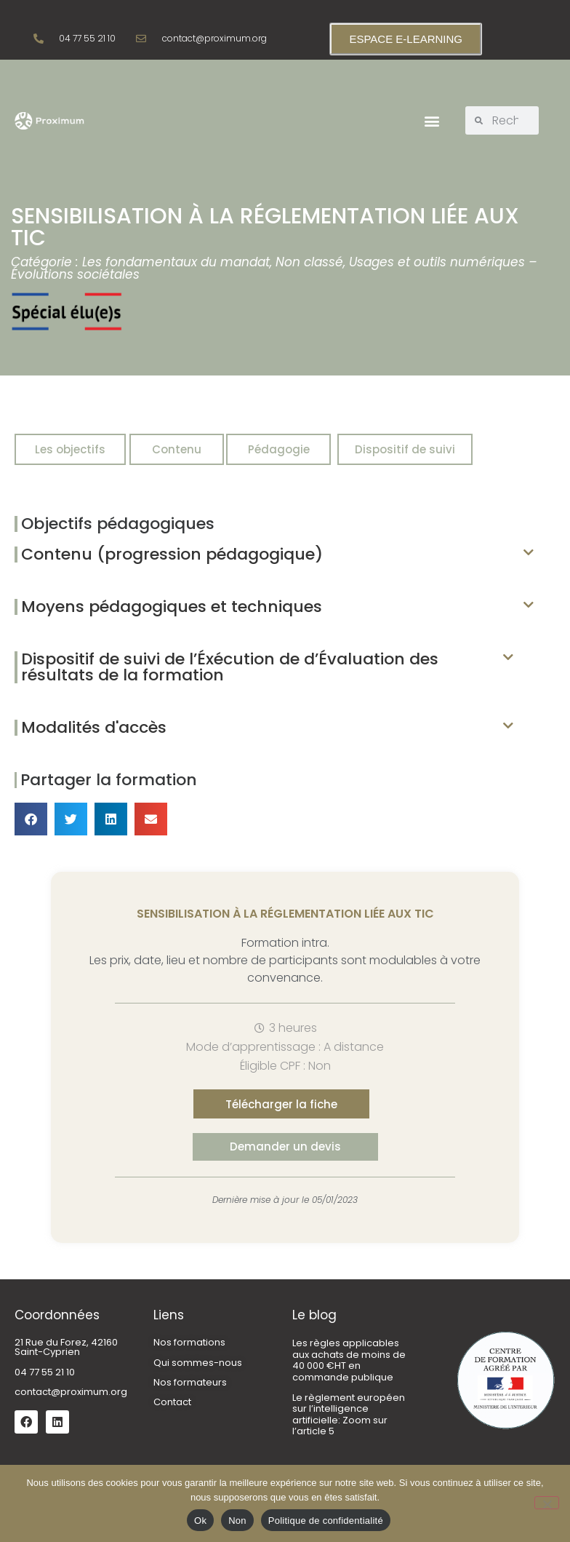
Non (237, 1520)
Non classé (309, 262)
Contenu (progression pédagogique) (172, 554)
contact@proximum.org (71, 1392)
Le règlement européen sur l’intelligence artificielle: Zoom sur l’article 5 (348, 1415)
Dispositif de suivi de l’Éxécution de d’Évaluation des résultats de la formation (229, 667)
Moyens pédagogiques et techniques (171, 606)
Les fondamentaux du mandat (176, 262)
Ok (200, 1520)
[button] (431, 120)
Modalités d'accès (93, 727)
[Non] (546, 1502)
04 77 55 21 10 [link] (45, 1372)
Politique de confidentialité (325, 1520)
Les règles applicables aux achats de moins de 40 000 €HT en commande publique (349, 1360)
